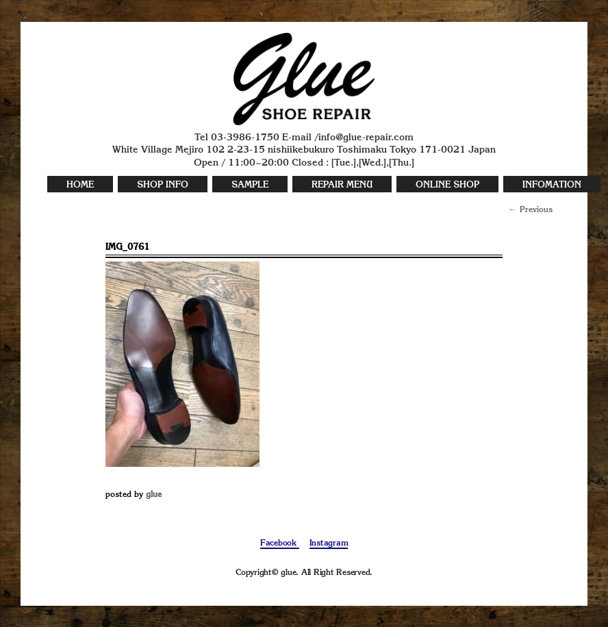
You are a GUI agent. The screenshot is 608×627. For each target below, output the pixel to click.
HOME (80, 185)
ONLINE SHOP (447, 185)
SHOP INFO (162, 185)
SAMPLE (249, 185)
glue (154, 495)
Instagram (329, 543)
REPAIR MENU (342, 185)
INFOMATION (551, 185)
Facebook (279, 543)
